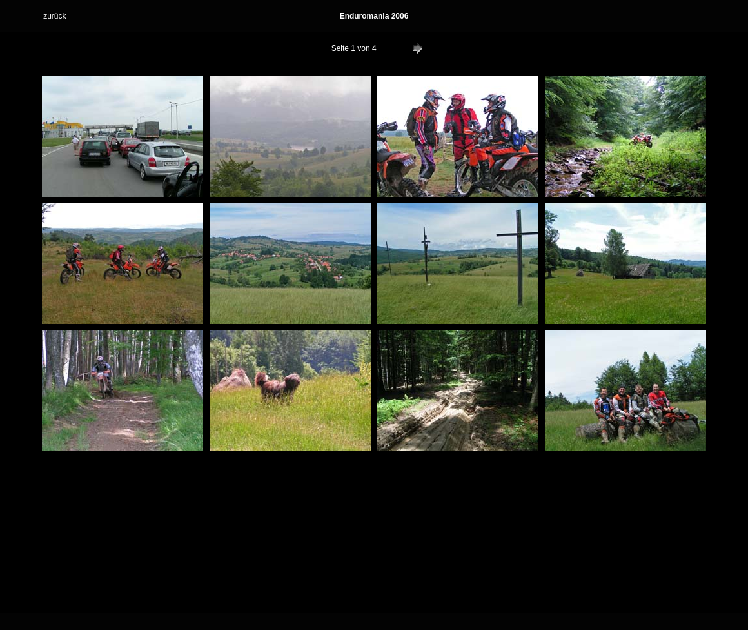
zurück (54, 16)
